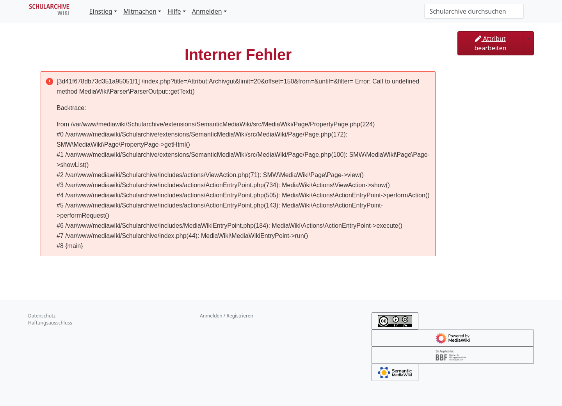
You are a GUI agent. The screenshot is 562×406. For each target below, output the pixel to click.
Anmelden (207, 11)
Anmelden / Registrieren (226, 315)
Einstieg (100, 11)
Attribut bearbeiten (490, 43)
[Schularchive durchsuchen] (474, 11)
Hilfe (174, 11)
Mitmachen (140, 11)
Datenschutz (41, 315)
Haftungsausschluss (50, 322)
